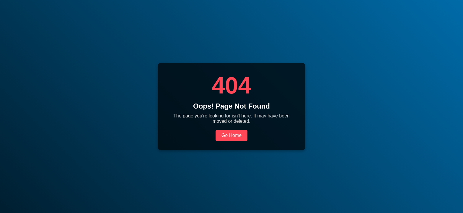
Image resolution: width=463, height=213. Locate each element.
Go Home (231, 135)
